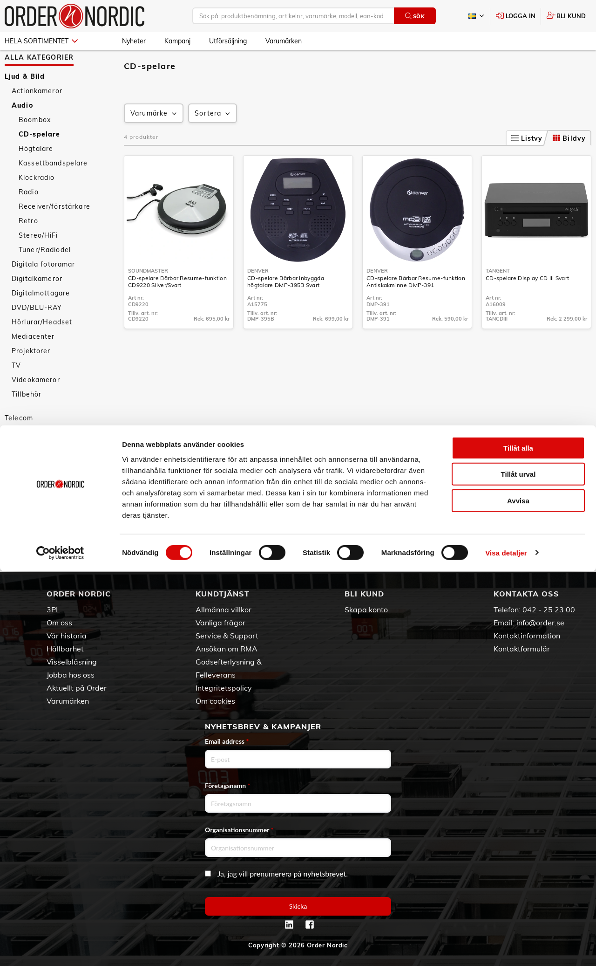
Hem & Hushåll (30, 474)
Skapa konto (366, 609)
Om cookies (215, 701)
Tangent (498, 298)
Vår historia (67, 635)
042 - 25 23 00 (548, 609)
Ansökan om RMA (226, 648)
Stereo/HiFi (38, 262)
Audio (22, 132)
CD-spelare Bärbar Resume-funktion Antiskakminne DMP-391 (415, 308)
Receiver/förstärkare (54, 233)
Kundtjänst (223, 593)
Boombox (35, 147)
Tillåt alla (518, 843)
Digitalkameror (37, 305)
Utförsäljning (228, 41)
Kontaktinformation (527, 635)
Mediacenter (33, 363)
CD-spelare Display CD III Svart (527, 304)
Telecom (19, 445)
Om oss (59, 622)
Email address (227, 741)
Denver (258, 298)
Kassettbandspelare (53, 190)
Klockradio (36, 204)
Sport (14, 503)
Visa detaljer (506, 948)
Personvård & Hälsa (39, 488)
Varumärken (283, 41)
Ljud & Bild (25, 103)
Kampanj (177, 41)
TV (16, 392)
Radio (29, 219)
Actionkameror (37, 118)
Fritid (14, 517)
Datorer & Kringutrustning (50, 459)
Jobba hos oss (71, 674)
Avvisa (518, 895)
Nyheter (134, 41)
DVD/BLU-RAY (37, 334)
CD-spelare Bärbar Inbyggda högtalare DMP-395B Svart (285, 308)
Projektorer (31, 378)
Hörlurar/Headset (42, 349)
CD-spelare (39, 161)
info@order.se (540, 622)
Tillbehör (26, 421)
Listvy (527, 165)
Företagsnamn (228, 785)
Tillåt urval (518, 869)
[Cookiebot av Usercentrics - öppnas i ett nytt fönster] (60, 948)
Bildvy (569, 165)
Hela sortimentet (41, 41)
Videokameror (36, 407)
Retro (28, 248)
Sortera (213, 140)
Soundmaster (148, 298)
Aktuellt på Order (77, 687)
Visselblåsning (72, 661)
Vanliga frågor (220, 622)
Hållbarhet (65, 648)
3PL (53, 609)
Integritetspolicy (224, 687)
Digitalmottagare (41, 320)
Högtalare (36, 175)
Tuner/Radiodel (45, 277)
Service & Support (227, 635)
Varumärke (154, 140)
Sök (415, 16)
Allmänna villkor (223, 609)
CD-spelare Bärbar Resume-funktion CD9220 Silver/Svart (177, 308)
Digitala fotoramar (43, 291)
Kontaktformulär (522, 648)
